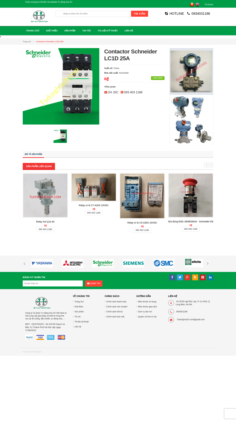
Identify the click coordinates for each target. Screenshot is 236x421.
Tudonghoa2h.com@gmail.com (191, 319)
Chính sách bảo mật (115, 316)
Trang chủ (27, 42)
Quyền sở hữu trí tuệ (147, 316)
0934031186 (198, 13)
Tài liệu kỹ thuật (82, 322)
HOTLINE (174, 13)
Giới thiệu (79, 306)
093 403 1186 (133, 92)
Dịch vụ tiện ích (145, 311)
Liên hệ (78, 327)
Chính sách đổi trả (114, 311)
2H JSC (113, 92)
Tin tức (78, 316)
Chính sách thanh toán (116, 301)
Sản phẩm (79, 311)
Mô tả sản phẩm (33, 154)
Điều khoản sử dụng (147, 301)
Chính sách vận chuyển (116, 306)
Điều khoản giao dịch (147, 306)
